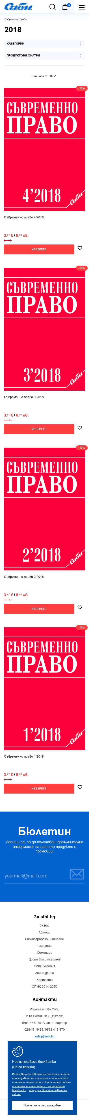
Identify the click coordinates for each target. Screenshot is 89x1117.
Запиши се (76, 874)
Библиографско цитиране (44, 939)
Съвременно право (15, 19)
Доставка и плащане (45, 960)
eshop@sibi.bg (44, 1036)
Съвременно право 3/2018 (24, 397)
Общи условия (44, 966)
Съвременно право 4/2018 (24, 217)
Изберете (39, 249)
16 (53, 76)
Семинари (44, 953)
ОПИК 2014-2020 (44, 987)
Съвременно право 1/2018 (24, 757)
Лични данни (44, 973)
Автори (44, 933)
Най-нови (39, 76)
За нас (44, 926)
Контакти (45, 980)
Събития (44, 946)
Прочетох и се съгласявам (42, 1105)
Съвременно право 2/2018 (24, 577)
